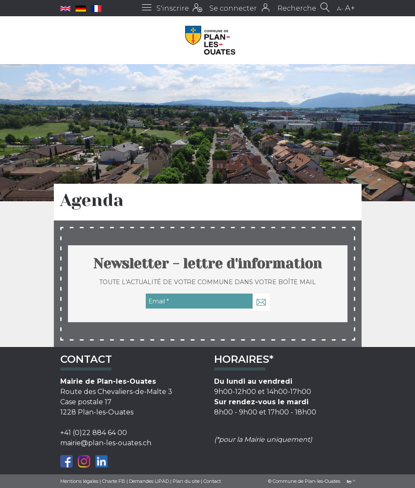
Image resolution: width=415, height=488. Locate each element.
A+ (350, 8)
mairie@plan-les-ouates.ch (105, 443)
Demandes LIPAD (149, 481)
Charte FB (113, 481)
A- (340, 8)
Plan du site (186, 481)
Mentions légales (79, 481)
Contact (212, 481)
